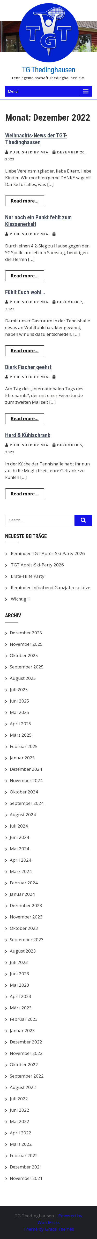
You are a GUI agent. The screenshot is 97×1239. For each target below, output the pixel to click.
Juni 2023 (19, 974)
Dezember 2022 (26, 1042)
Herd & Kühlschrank (27, 435)
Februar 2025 (24, 746)
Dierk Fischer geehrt (28, 367)
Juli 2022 (19, 1099)
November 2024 (26, 780)
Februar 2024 (24, 883)
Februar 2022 (24, 1155)
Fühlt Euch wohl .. (25, 292)
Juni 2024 (19, 837)
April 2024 (20, 860)
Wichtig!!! (20, 599)
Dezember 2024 (26, 769)
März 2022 (21, 1144)
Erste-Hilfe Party (27, 576)
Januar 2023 (22, 1030)
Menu (13, 91)
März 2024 (21, 871)
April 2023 (20, 996)
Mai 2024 (19, 849)
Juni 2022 (19, 1110)
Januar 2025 (22, 758)
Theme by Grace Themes (48, 1229)
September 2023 (27, 939)
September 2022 (27, 1076)
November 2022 (26, 1053)
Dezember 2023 (26, 905)
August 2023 (23, 951)
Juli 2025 (19, 689)
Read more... (25, 201)
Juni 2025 (19, 701)
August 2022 (23, 1087)
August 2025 (23, 678)
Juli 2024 (19, 826)
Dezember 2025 (26, 633)
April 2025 (20, 724)
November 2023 (26, 917)
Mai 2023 (19, 985)
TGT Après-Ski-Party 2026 (37, 565)
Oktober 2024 (24, 792)
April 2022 (20, 1133)
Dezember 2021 (26, 1167)
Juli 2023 (19, 962)
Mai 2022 (19, 1121)
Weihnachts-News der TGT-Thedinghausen (36, 138)
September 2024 (27, 803)
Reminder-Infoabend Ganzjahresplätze (50, 587)
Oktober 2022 (24, 1064)
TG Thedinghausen (48, 69)
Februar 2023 (24, 1019)
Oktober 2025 (24, 655)
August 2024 (23, 814)
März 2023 (21, 1008)
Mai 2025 (19, 712)
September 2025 (27, 667)
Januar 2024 (22, 894)
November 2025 (26, 644)
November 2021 (26, 1178)
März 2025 (21, 735)
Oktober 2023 (24, 928)
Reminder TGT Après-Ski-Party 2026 (48, 553)
